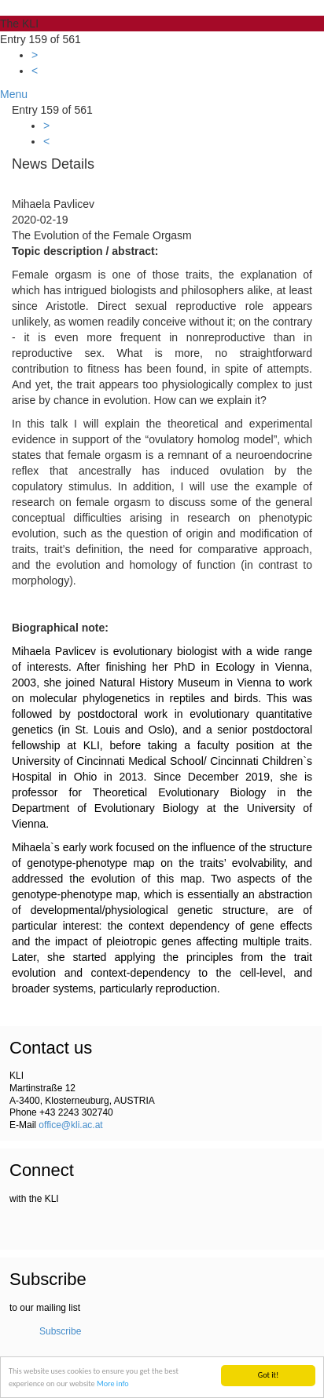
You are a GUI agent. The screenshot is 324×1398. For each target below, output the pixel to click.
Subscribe (60, 1331)
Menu (14, 94)
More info (113, 1383)
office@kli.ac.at (70, 1124)
